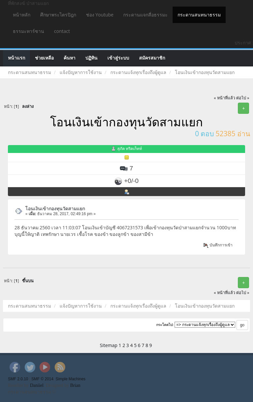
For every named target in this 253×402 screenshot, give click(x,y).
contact (62, 31)
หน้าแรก (16, 58)
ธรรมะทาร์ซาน (28, 31)
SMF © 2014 (42, 379)
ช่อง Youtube (99, 15)
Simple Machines (71, 379)
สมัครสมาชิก (152, 58)
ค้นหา (69, 58)
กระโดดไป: (165, 325)
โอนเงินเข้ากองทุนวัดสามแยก (55, 208)
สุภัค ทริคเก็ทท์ (129, 148)
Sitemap (108, 345)
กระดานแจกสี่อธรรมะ (145, 15)
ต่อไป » (242, 98)
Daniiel (36, 385)
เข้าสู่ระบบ (118, 58)
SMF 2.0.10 (18, 379)
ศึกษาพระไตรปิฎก (58, 15)
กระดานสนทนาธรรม (199, 15)
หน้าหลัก (21, 15)
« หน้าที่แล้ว (224, 98)
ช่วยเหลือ (44, 58)
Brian (75, 385)
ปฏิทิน (91, 58)
